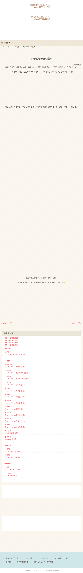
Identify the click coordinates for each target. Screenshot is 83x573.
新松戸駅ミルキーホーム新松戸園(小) (15, 384)
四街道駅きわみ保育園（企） (12, 432)
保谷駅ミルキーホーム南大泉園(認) (15, 353)
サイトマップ (43, 558)
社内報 (8, 562)
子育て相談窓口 (22, 562)
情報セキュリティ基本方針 (43, 562)
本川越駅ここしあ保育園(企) (11, 474)
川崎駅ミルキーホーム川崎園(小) (14, 450)
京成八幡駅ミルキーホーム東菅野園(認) (15, 365)
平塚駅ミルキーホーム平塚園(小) (14, 456)
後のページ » (76, 323)
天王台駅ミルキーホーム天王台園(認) (15, 402)
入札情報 (29, 558)
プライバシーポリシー (62, 558)
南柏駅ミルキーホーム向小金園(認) (15, 390)
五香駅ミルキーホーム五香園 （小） (15, 396)
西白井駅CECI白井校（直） (11, 438)
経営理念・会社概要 (13, 558)
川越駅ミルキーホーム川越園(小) (14, 468)
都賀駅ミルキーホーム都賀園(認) (14, 408)
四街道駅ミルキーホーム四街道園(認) (15, 414)
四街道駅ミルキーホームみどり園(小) (15, 420)
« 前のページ (7, 323)
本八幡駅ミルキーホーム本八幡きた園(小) (16, 372)
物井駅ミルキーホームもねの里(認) (15, 426)
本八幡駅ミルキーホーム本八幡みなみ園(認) (17, 377)
